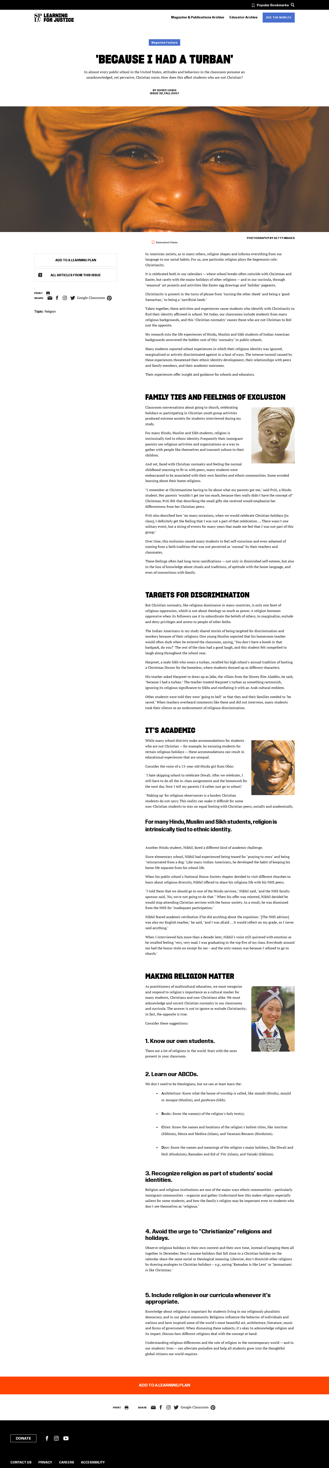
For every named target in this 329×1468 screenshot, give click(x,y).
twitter (72, 298)
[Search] (292, 5)
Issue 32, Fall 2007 (164, 93)
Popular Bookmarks (273, 5)
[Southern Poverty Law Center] (38, 17)
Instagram (64, 298)
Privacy (45, 1462)
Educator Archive (243, 17)
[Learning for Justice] (59, 17)
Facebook (46, 1438)
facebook (57, 298)
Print (38, 293)
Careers (66, 1462)
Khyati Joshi (166, 90)
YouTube (66, 1438)
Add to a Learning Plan (75, 260)
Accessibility (93, 1462)
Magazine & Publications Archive (197, 17)
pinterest (109, 298)
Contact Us (20, 1462)
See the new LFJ (278, 17)
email (50, 298)
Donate (23, 1438)
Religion (50, 311)
